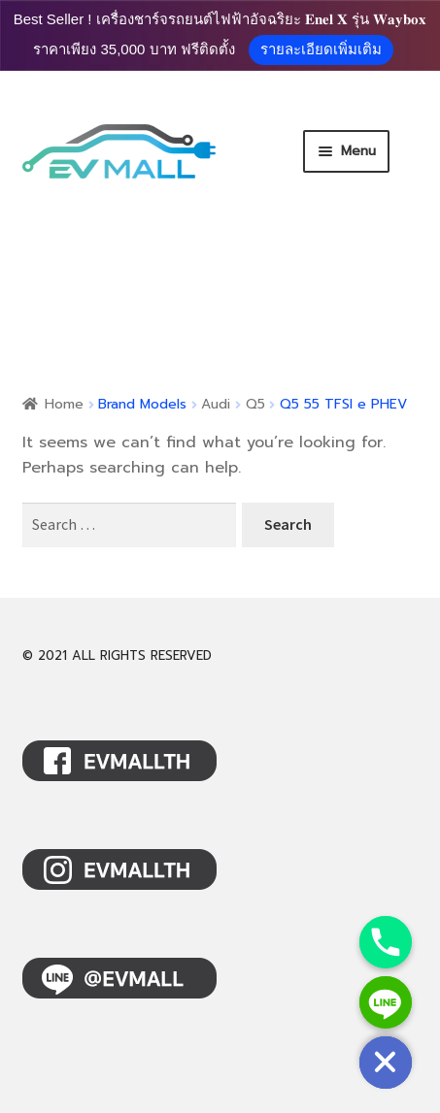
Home (64, 404)
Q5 (255, 404)
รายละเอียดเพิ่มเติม (321, 49)
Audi (215, 404)
